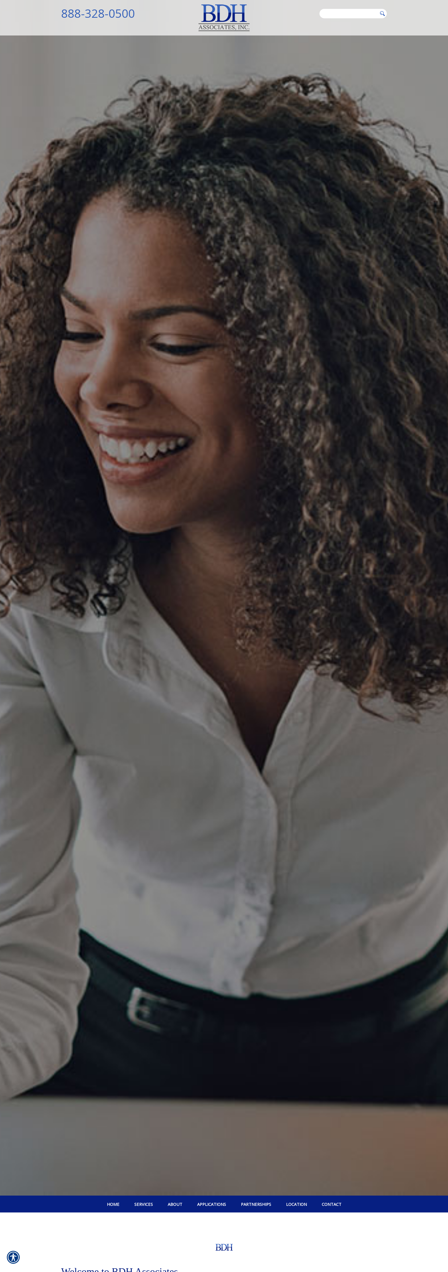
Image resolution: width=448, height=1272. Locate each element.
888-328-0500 (98, 13)
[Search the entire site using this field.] (348, 13)
